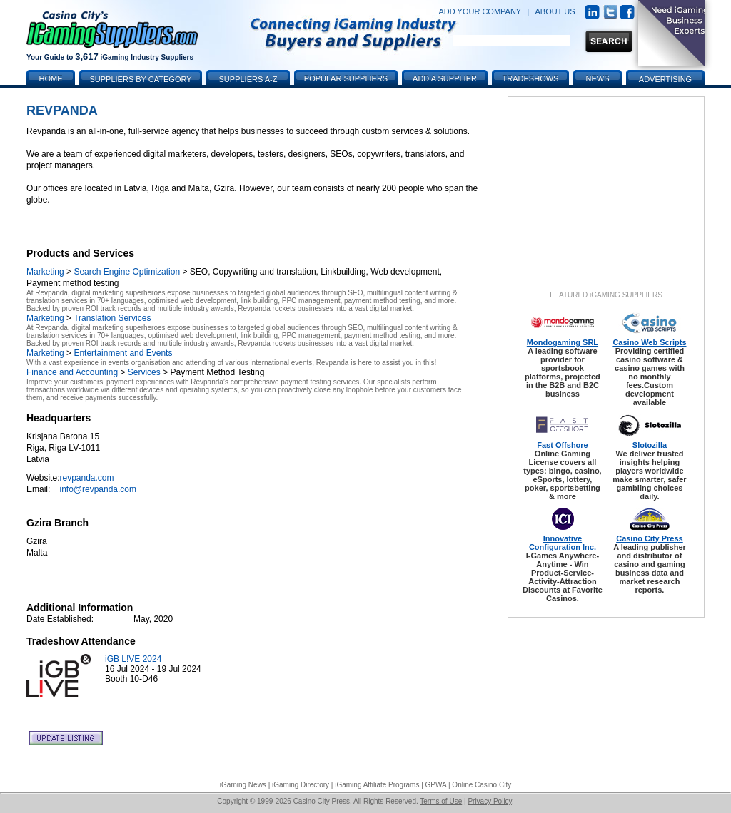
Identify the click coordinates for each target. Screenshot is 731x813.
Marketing (45, 272)
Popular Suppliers (346, 78)
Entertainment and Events (123, 353)
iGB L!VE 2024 (133, 659)
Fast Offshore (562, 445)
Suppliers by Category (140, 79)
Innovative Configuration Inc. (562, 542)
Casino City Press (649, 538)
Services (144, 372)
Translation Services (112, 318)
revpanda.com (86, 478)
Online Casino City (481, 785)
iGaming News (243, 785)
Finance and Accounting (72, 372)
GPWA (436, 785)
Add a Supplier (445, 78)
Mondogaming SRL (562, 342)
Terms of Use (441, 801)
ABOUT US (555, 11)
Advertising (665, 79)
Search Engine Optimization (127, 272)
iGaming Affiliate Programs (377, 785)
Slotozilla (649, 445)
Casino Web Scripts (649, 342)
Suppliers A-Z (248, 79)
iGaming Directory (300, 785)
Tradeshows (531, 78)
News (598, 78)
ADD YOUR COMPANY (479, 11)
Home (51, 78)
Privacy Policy (490, 801)
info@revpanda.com (97, 489)
